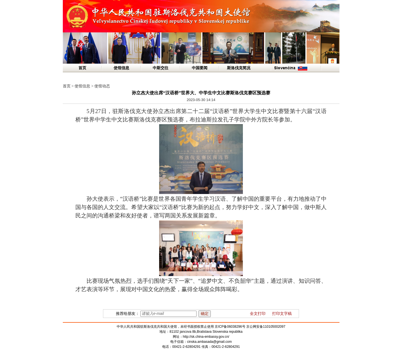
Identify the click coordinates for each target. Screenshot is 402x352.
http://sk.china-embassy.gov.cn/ (206, 337)
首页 (82, 68)
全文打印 (257, 314)
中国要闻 (199, 68)
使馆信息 (121, 68)
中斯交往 (160, 68)
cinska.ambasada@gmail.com (209, 342)
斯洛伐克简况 (238, 68)
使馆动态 (102, 86)
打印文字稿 (282, 314)
